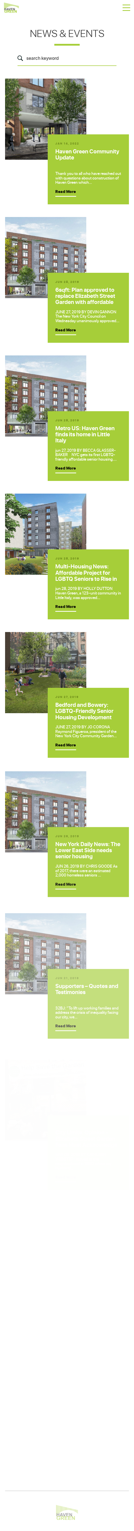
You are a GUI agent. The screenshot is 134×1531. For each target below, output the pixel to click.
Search (20, 58)
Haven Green (11, 8)
